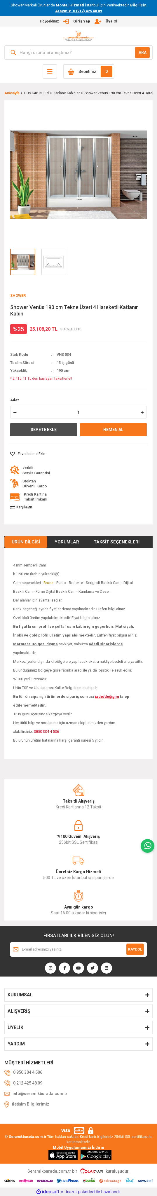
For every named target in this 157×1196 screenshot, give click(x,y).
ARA (142, 52)
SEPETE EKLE (44, 429)
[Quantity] (78, 412)
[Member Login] (78, 21)
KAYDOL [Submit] (135, 949)
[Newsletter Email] (78, 949)
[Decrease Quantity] (15, 412)
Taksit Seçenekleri (116, 542)
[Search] (78, 52)
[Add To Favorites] (27, 453)
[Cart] (89, 71)
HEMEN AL (113, 429)
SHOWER (18, 295)
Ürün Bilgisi (26, 542)
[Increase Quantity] (142, 412)
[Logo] (78, 36)
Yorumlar (67, 542)
